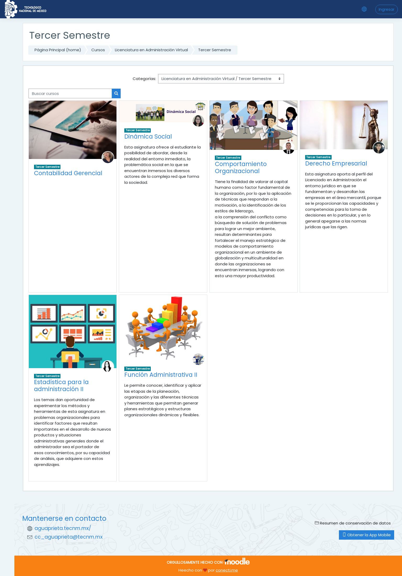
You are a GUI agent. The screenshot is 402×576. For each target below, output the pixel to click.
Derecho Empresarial (336, 163)
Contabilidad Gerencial (68, 173)
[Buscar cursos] (70, 93)
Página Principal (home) (58, 50)
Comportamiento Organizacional (241, 167)
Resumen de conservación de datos (353, 523)
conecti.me (227, 570)
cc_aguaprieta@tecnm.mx (69, 536)
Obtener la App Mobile (366, 535)
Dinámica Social (148, 136)
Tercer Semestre (214, 50)
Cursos (98, 50)
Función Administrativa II (160, 374)
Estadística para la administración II (61, 385)
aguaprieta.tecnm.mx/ (63, 528)
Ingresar (386, 9)
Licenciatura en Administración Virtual (151, 50)
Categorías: (144, 78)
